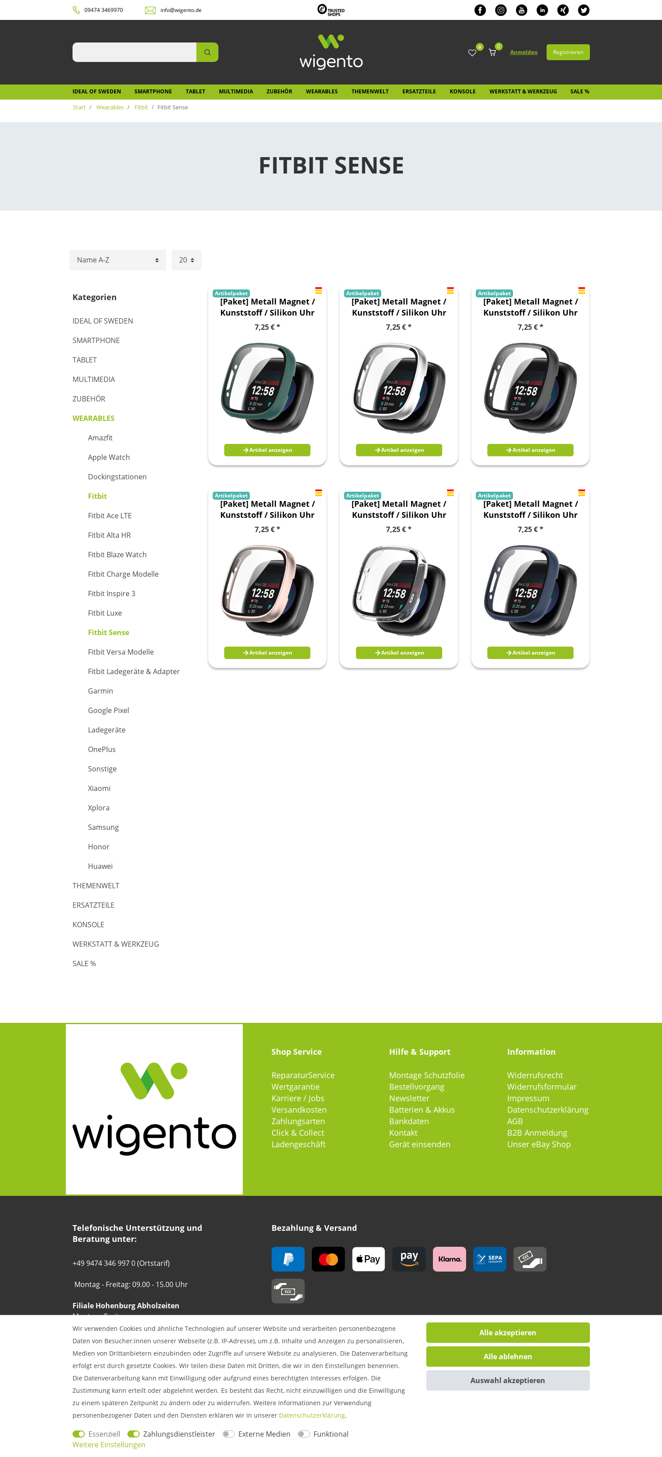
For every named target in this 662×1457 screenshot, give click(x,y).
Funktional (331, 1434)
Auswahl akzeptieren (508, 1380)
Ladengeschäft (298, 1144)
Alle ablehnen (508, 1356)
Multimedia (236, 91)
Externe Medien (264, 1434)
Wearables (322, 91)
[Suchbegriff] (134, 52)
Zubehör (279, 91)
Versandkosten (299, 1109)
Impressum (528, 1098)
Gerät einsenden (420, 1144)
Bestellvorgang (416, 1086)
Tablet (195, 91)
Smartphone (153, 91)
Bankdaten (409, 1121)
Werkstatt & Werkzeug (523, 91)
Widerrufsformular (542, 1086)
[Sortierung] (117, 260)
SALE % (579, 91)
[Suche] (207, 52)
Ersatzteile (419, 91)
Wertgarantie (296, 1086)
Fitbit (140, 107)
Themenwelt (370, 91)
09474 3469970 (103, 10)
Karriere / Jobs (298, 1098)
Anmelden (524, 52)
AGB (515, 1121)
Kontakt (403, 1132)
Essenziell (104, 1434)
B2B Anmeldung (537, 1132)
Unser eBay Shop (539, 1144)
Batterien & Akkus (422, 1109)
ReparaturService (303, 1075)
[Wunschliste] (472, 53)
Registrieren (568, 52)
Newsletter (409, 1098)
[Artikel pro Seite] (187, 260)
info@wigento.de (181, 10)
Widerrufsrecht (535, 1075)
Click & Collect (298, 1132)
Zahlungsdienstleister (179, 1434)
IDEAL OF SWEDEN (97, 91)
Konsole (463, 91)
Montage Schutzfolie (427, 1075)
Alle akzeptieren (507, 1333)
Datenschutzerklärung (548, 1109)
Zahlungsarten (298, 1121)
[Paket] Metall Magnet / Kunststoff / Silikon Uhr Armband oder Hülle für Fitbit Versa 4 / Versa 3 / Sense (267, 307)
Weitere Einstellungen (109, 1444)
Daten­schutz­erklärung (312, 1415)
